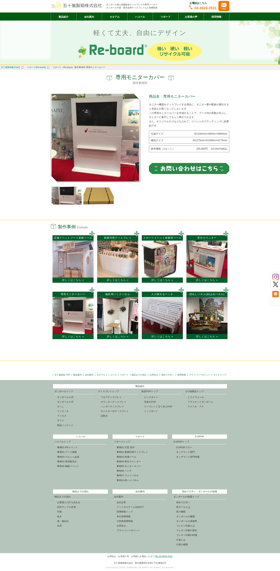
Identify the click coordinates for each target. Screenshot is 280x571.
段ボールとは (183, 507)
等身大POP (150, 402)
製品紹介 (64, 16)
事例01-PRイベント (67, 447)
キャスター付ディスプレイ (115, 411)
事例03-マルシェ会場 (68, 457)
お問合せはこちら (189, 168)
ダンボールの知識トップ (186, 496)
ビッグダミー (151, 397)
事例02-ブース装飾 (67, 452)
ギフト (60, 420)
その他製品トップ (194, 391)
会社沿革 (121, 502)
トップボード (151, 411)
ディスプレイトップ (108, 391)
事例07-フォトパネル (128, 475)
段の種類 (181, 511)
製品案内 (77, 375)
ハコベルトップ (62, 441)
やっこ (60, 406)
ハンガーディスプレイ (112, 406)
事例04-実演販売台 (67, 461)
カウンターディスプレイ (113, 402)
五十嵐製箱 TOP (62, 375)
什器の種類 (182, 544)
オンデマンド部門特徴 (187, 457)
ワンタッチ (63, 411)
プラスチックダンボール (200, 402)
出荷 (59, 525)
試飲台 (104, 415)
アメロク (61, 415)
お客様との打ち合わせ (68, 502)
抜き (59, 516)
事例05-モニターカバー (129, 466)
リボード (166, 16)
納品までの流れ (139, 375)
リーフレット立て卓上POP (158, 406)
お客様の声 (191, 16)
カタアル (115, 16)
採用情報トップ (125, 511)
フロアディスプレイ (111, 397)
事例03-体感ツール (126, 457)
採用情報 (216, 16)
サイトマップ (219, 375)
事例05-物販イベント (68, 466)
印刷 (59, 511)
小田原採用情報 (125, 521)
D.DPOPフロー (184, 447)
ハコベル (140, 16)
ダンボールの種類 (185, 516)
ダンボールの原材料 (186, 521)
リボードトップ (122, 441)
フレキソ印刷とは (185, 525)
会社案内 (89, 16)
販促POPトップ (149, 391)
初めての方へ (167, 375)
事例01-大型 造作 (125, 447)
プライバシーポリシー (199, 375)
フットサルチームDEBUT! (130, 507)
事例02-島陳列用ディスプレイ (132, 452)
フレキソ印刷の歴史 (186, 530)
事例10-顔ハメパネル (128, 480)
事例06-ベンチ (124, 470)
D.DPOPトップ (181, 441)
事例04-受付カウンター (129, 461)
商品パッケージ (65, 425)
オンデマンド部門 (185, 452)
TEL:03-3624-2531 (163, 556)
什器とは (181, 540)
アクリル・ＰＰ (196, 406)
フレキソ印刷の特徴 (186, 535)
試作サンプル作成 (66, 507)
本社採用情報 (124, 516)
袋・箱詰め (63, 521)
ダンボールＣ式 (65, 402)
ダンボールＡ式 (65, 397)
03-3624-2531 (203, 8)
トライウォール (196, 397)
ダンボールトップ (63, 391)
